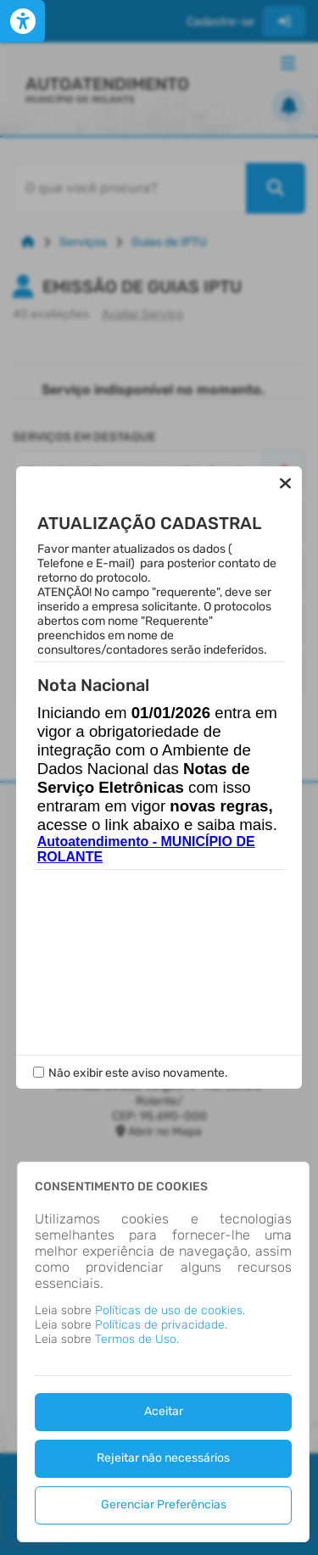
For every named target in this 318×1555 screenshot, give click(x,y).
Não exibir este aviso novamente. (138, 1058)
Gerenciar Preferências (163, 1504)
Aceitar (163, 1411)
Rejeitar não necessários (163, 1458)
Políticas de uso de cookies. (170, 1310)
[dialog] (163, 1352)
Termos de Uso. (137, 1339)
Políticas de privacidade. (161, 1325)
